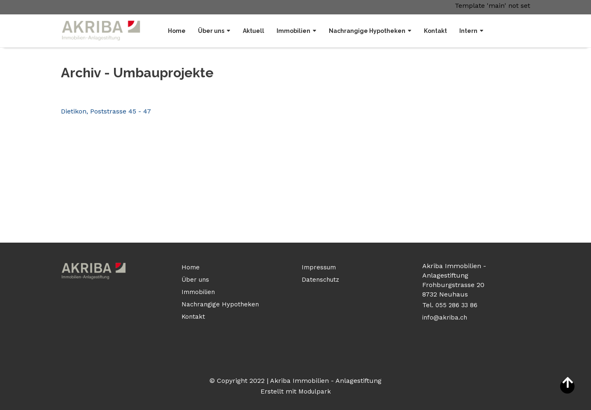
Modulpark (314, 391)
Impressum (319, 267)
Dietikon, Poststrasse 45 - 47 (106, 111)
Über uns (211, 31)
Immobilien (293, 31)
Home (177, 31)
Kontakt (435, 31)
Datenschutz (320, 279)
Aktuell (253, 31)
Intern (468, 31)
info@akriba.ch (444, 317)
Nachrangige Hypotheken (367, 31)
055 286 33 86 (457, 305)
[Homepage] (101, 30)
